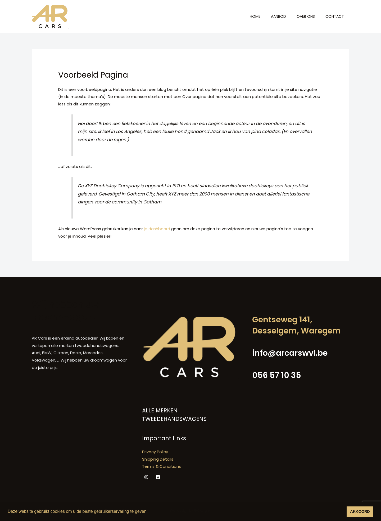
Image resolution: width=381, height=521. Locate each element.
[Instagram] (146, 477)
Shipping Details (157, 459)
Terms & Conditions (161, 466)
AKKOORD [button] (360, 511)
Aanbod (278, 16)
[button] (149, 512)
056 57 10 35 (276, 375)
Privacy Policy (155, 452)
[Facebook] (158, 477)
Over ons (306, 16)
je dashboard (157, 228)
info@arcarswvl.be (290, 353)
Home (255, 16)
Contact (334, 16)
